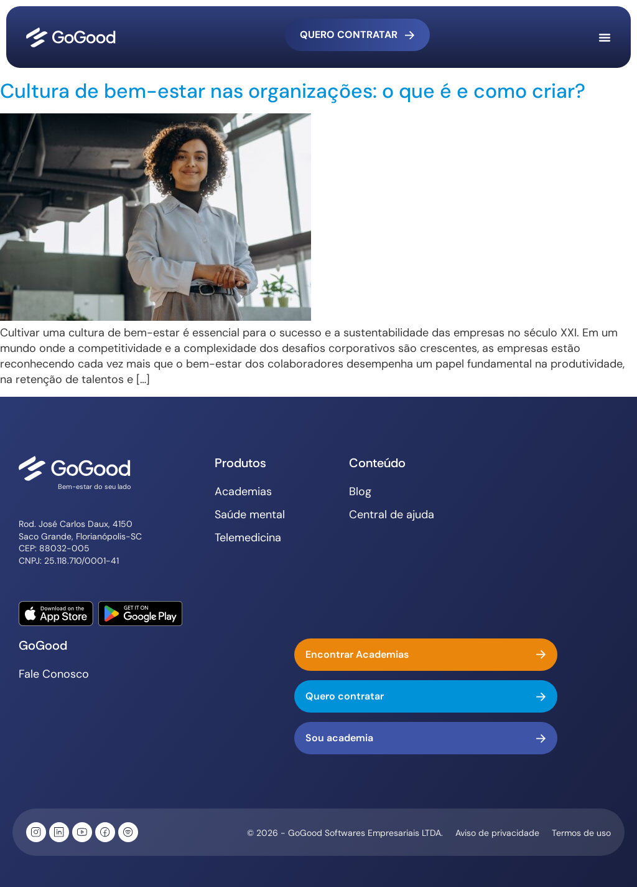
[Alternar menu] (604, 37)
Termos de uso (581, 832)
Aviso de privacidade (497, 832)
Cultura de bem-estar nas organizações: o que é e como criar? (292, 91)
